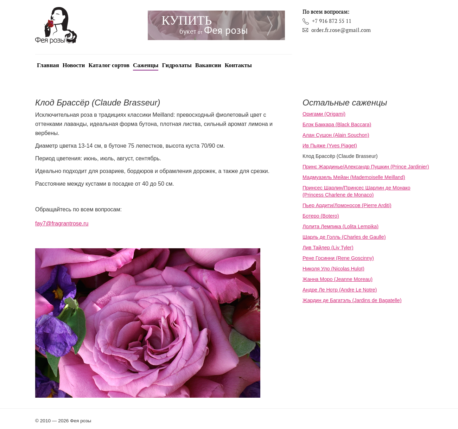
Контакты (238, 65)
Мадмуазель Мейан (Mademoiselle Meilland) (354, 177)
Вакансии (208, 65)
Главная (48, 65)
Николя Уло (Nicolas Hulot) (333, 268)
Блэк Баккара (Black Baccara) (337, 124)
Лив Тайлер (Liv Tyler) (328, 247)
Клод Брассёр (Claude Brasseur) (340, 156)
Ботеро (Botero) (321, 216)
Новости (74, 65)
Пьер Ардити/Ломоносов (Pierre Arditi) (347, 205)
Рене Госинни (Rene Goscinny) (338, 258)
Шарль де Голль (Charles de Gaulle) (344, 237)
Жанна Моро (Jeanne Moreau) (338, 279)
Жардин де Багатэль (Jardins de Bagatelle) (352, 300)
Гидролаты (176, 65)
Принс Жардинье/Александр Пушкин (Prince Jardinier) (366, 166)
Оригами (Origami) (324, 114)
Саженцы (145, 65)
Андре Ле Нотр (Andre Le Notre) (340, 290)
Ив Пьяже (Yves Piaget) (330, 145)
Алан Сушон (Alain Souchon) (336, 135)
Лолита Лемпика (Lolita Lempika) (341, 226)
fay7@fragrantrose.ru (61, 223)
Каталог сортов (109, 65)
